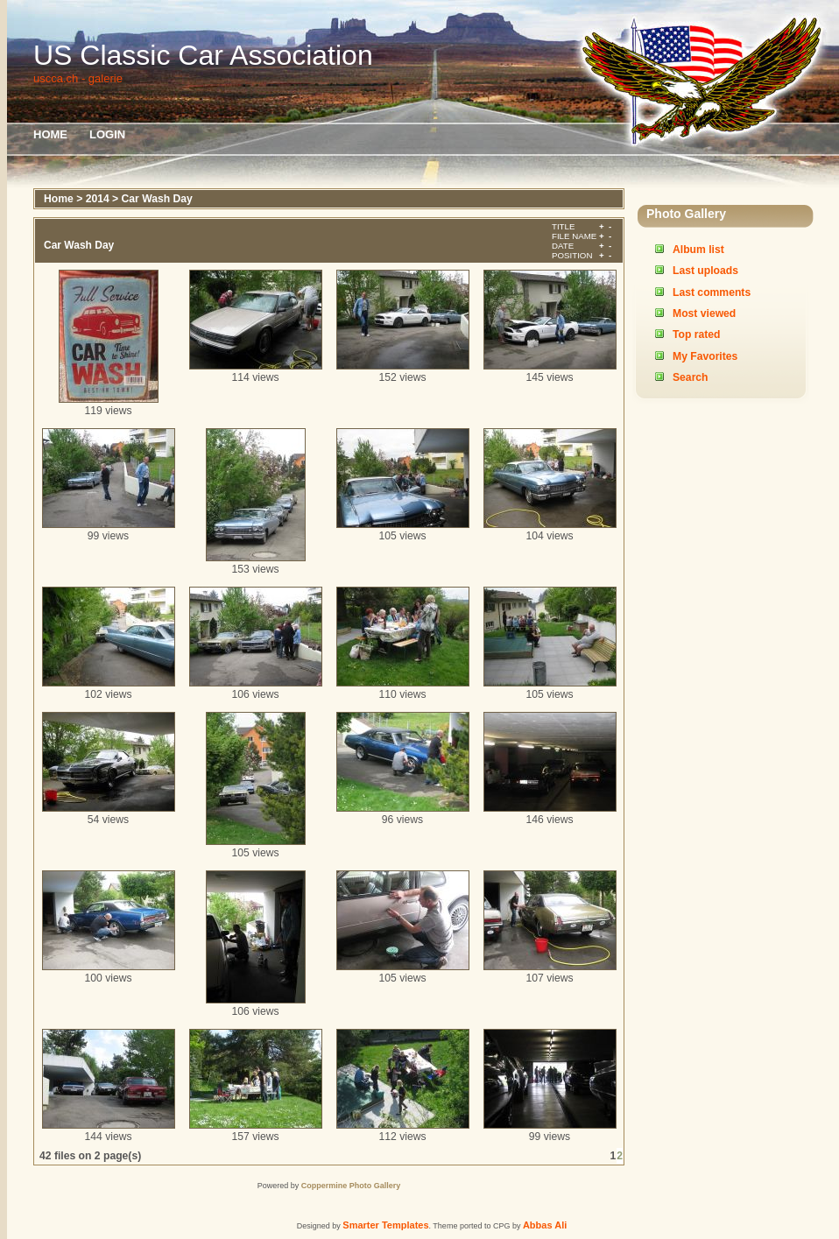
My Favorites (705, 356)
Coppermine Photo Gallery (351, 1185)
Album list (698, 249)
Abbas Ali (545, 1225)
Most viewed (704, 313)
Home (50, 134)
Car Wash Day (157, 199)
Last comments (712, 292)
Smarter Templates (385, 1225)
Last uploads (705, 270)
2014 (97, 199)
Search (691, 377)
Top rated (696, 334)
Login (107, 134)
